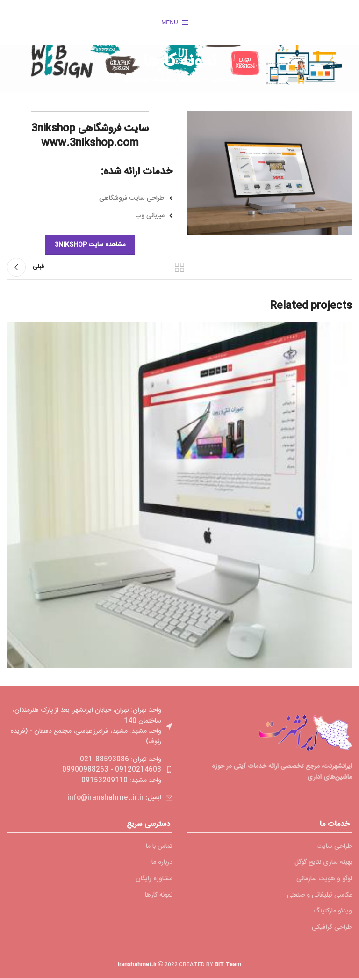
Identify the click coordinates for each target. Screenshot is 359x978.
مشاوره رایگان (154, 879)
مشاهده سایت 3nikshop (90, 245)
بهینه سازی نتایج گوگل (323, 863)
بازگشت (179, 267)
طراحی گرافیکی (332, 928)
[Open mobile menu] (175, 22)
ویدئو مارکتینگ (332, 911)
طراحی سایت (334, 847)
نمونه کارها (190, 80)
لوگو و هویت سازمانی (324, 879)
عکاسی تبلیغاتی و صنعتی (319, 895)
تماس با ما (159, 847)
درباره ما (161, 863)
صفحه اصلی (223, 80)
